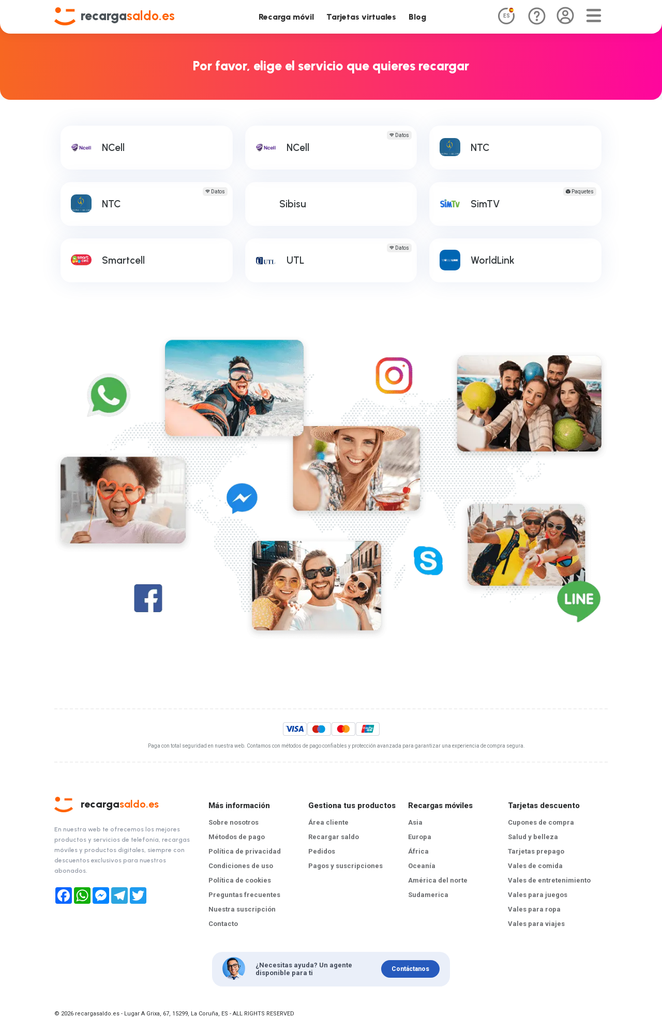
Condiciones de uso (240, 866)
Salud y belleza (533, 837)
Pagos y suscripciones (345, 866)
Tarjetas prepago (536, 851)
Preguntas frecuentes (244, 895)
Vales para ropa (534, 909)
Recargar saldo (333, 837)
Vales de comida (535, 866)
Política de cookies (239, 880)
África (418, 851)
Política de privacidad (244, 851)
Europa (419, 837)
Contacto (223, 924)
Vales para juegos (537, 895)
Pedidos (321, 851)
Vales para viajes (536, 924)
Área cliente (328, 822)
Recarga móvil (286, 17)
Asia (415, 822)
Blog (417, 17)
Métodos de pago (236, 837)
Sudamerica (428, 895)
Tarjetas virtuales (361, 17)
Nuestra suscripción (242, 909)
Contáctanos (410, 969)
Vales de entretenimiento (549, 880)
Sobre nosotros (233, 822)
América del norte (438, 880)
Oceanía (421, 866)
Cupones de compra (541, 822)
